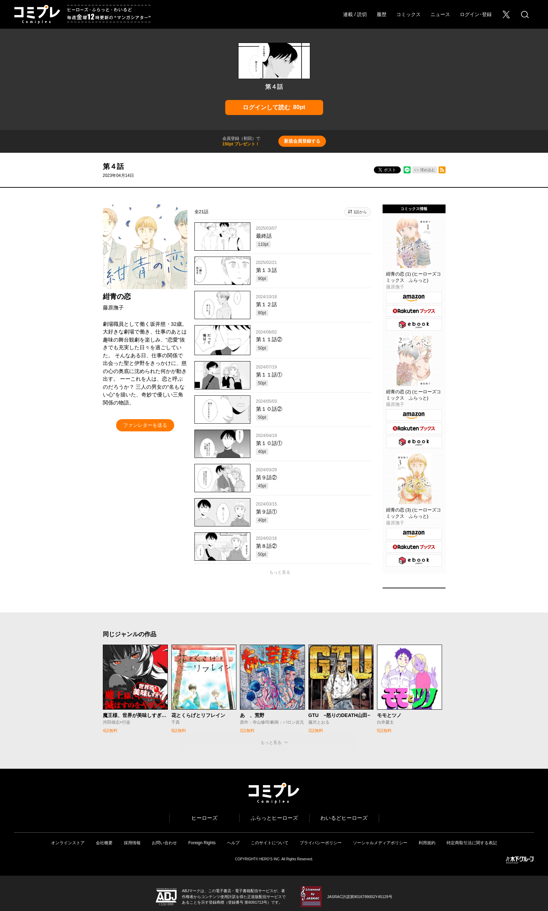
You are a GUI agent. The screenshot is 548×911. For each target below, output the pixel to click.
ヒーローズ (204, 818)
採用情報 (132, 842)
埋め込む (427, 170)
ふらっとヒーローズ (274, 818)
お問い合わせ (164, 842)
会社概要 (104, 842)
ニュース (440, 14)
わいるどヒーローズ (344, 818)
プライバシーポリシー (321, 842)
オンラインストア (68, 842)
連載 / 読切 (355, 14)
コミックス (408, 14)
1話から (360, 212)
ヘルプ (233, 842)
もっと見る (279, 572)
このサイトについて (270, 842)
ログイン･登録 (476, 14)
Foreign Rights (201, 842)
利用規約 (427, 842)
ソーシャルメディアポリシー (380, 842)
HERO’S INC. (270, 859)
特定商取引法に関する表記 (472, 842)
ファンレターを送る (145, 425)
